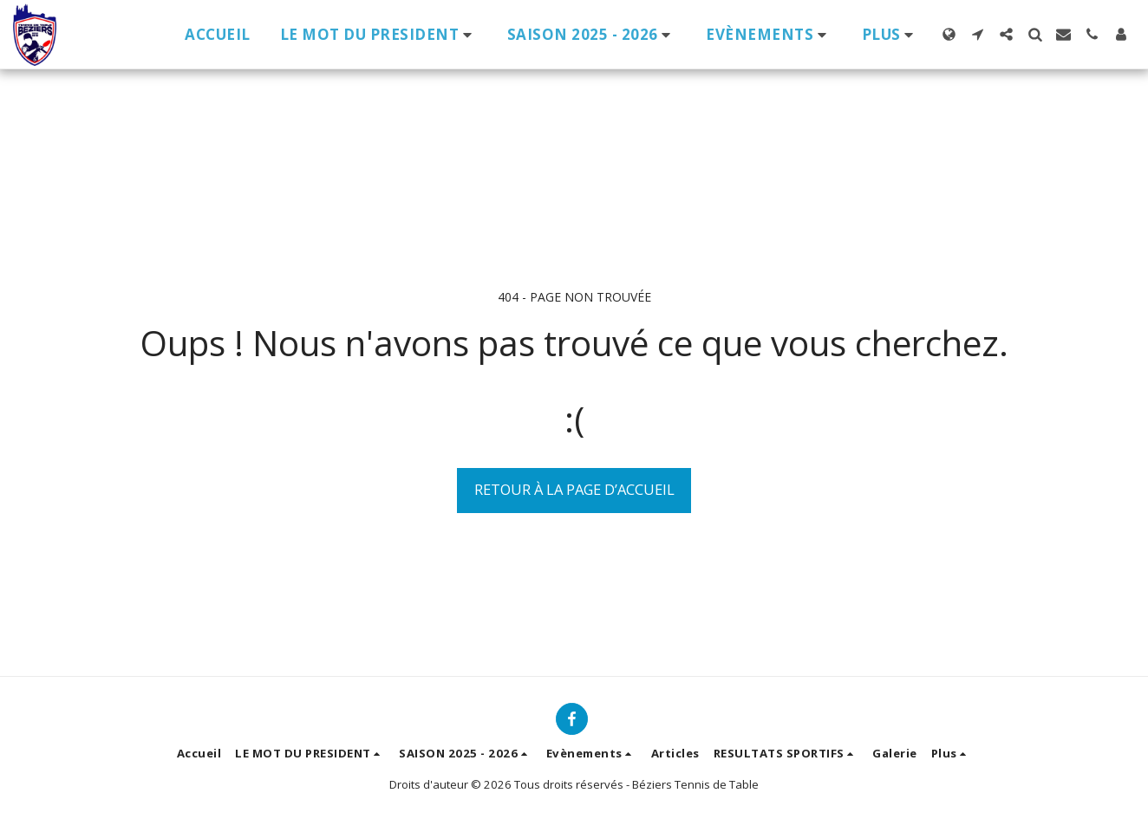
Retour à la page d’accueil (574, 489)
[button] (379, 34)
